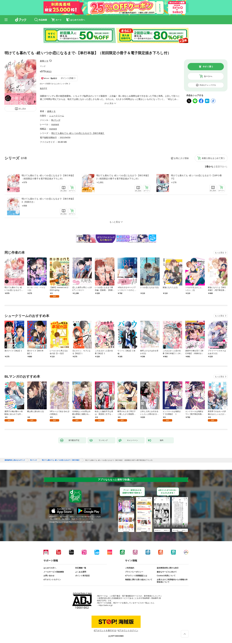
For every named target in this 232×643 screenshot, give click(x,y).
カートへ (208, 76)
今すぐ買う (208, 66)
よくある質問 (80, 572)
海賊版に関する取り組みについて (138, 580)
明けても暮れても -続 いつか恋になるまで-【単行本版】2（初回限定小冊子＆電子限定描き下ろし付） (123, 177)
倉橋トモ (44, 61)
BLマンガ (55, 120)
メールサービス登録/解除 (54, 572)
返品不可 (43, 88)
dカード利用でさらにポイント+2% (54, 84)
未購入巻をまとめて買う (213, 158)
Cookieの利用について (166, 576)
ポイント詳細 (67, 78)
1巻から (209, 166)
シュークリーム (56, 115)
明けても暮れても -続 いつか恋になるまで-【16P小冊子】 (196, 177)
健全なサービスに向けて (167, 572)
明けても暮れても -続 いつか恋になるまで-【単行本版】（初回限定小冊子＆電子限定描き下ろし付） (48, 177)
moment (55, 124)
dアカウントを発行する (105, 630)
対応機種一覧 (80, 568)
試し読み (22, 109)
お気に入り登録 (181, 158)
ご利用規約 (129, 568)
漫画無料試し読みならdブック (15, 460)
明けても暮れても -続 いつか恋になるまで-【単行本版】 (78, 133)
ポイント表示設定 (82, 576)
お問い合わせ (49, 576)
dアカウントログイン (52, 580)
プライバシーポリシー (134, 572)
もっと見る (219, 253)
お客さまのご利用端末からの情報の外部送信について (172, 581)
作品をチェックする (208, 85)
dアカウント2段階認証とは (136, 576)
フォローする (50, 60)
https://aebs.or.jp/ (106, 605)
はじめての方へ (50, 568)
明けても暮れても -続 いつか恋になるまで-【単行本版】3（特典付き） (48, 200)
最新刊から (221, 166)
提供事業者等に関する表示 (168, 568)
